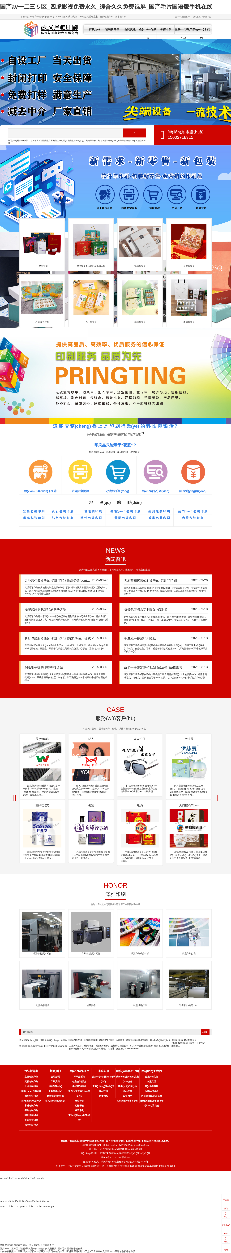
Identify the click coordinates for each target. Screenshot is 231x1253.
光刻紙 (63, 1040)
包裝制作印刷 (94, 140)
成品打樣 (103, 1091)
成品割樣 (91, 1005)
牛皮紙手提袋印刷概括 (140, 638)
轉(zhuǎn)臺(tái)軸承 (160, 1040)
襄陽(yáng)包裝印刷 (31, 1091)
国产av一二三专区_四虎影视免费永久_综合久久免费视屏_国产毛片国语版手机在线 (106, 6)
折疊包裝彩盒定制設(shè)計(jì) (145, 609)
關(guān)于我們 (201, 34)
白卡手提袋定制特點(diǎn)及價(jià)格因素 (153, 667)
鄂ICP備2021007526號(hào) (115, 1157)
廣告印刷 (79, 1100)
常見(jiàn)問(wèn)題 (55, 1100)
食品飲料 (127, 1091)
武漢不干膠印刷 (197, 1042)
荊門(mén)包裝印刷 (31, 1100)
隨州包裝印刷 (31, 1115)
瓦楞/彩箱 (79, 1105)
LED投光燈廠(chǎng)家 (56, 1046)
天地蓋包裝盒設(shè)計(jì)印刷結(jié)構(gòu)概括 (59, 580)
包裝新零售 (112, 29)
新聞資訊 (130, 29)
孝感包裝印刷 (31, 1105)
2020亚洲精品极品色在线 (122, 1251)
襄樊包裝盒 (189, 266)
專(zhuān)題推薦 (55, 1096)
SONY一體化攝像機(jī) (141, 1045)
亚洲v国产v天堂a (82, 1251)
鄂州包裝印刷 (31, 1110)
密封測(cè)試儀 (161, 1045)
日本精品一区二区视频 (62, 1251)
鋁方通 (111, 1048)
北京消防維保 (75, 1040)
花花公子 (140, 739)
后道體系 (103, 1096)
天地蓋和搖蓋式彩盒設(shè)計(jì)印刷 (150, 580)
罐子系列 (79, 1110)
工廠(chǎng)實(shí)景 (103, 1086)
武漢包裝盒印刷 (45, 140)
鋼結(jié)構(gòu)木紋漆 (137, 1040)
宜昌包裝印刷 (31, 1076)
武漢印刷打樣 (189, 953)
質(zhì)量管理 (151, 1086)
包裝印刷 (34, 140)
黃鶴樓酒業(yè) (189, 805)
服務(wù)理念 (151, 1091)
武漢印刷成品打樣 (140, 953)
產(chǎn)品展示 (147, 34)
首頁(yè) (94, 29)
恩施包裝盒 (189, 322)
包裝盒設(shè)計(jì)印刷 (78, 140)
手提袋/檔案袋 (79, 1086)
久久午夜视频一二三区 (11, 1251)
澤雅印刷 (165, 29)
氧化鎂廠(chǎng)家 (28, 1040)
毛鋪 (91, 805)
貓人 (91, 739)
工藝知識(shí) (55, 1091)
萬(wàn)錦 (42, 739)
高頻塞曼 (120, 1040)
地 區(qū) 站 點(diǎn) (115, 502)
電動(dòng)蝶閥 (180, 1042)
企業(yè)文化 (151, 1076)
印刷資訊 (55, 1081)
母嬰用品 (127, 1096)
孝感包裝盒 (140, 322)
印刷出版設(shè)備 (91, 953)
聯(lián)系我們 (151, 1105)
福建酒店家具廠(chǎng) (31, 1046)
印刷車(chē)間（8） (189, 1005)
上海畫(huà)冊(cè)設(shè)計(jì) (99, 1040)
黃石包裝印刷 (31, 1081)
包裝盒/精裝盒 (79, 1081)
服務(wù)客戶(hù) (183, 34)
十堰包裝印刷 (31, 1086)
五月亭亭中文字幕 (100, 1251)
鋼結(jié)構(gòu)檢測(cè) (184, 1040)
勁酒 (140, 805)
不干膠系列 (79, 1076)
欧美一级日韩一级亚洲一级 (36, 1251)
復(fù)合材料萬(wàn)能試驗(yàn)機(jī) (87, 1048)
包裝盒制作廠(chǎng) (110, 140)
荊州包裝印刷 (31, 1096)
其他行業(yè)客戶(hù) (127, 1100)
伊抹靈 (189, 739)
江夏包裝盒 (42, 266)
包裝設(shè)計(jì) (60, 140)
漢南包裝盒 (140, 266)
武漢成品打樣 (140, 1005)
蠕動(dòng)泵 (102, 1045)
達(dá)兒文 (42, 805)
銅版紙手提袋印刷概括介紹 (44, 667)
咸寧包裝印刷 (31, 1125)
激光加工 (175, 1045)
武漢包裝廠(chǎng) (127, 140)
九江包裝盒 (91, 322)
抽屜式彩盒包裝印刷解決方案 (45, 609)
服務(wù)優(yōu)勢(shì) (152, 1100)
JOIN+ (205, 1032)
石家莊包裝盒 (42, 322)
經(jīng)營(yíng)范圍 (151, 1096)
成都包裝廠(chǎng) (49, 1040)
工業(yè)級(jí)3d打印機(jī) (81, 1045)
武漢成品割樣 (42, 1005)
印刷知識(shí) (55, 1086)
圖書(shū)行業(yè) (127, 1086)
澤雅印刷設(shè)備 (42, 953)
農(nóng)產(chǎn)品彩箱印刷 (91, 266)
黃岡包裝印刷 (31, 1120)
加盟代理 (151, 1081)
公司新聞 (55, 1076)
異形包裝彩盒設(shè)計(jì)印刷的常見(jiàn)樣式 (58, 638)
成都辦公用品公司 (119, 1045)
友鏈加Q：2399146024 (127, 1048)
